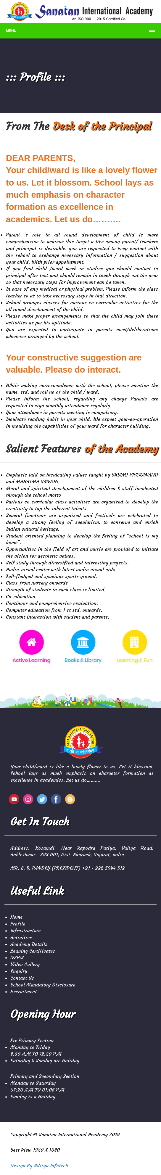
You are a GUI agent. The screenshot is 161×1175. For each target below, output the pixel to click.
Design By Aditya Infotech (39, 1165)
